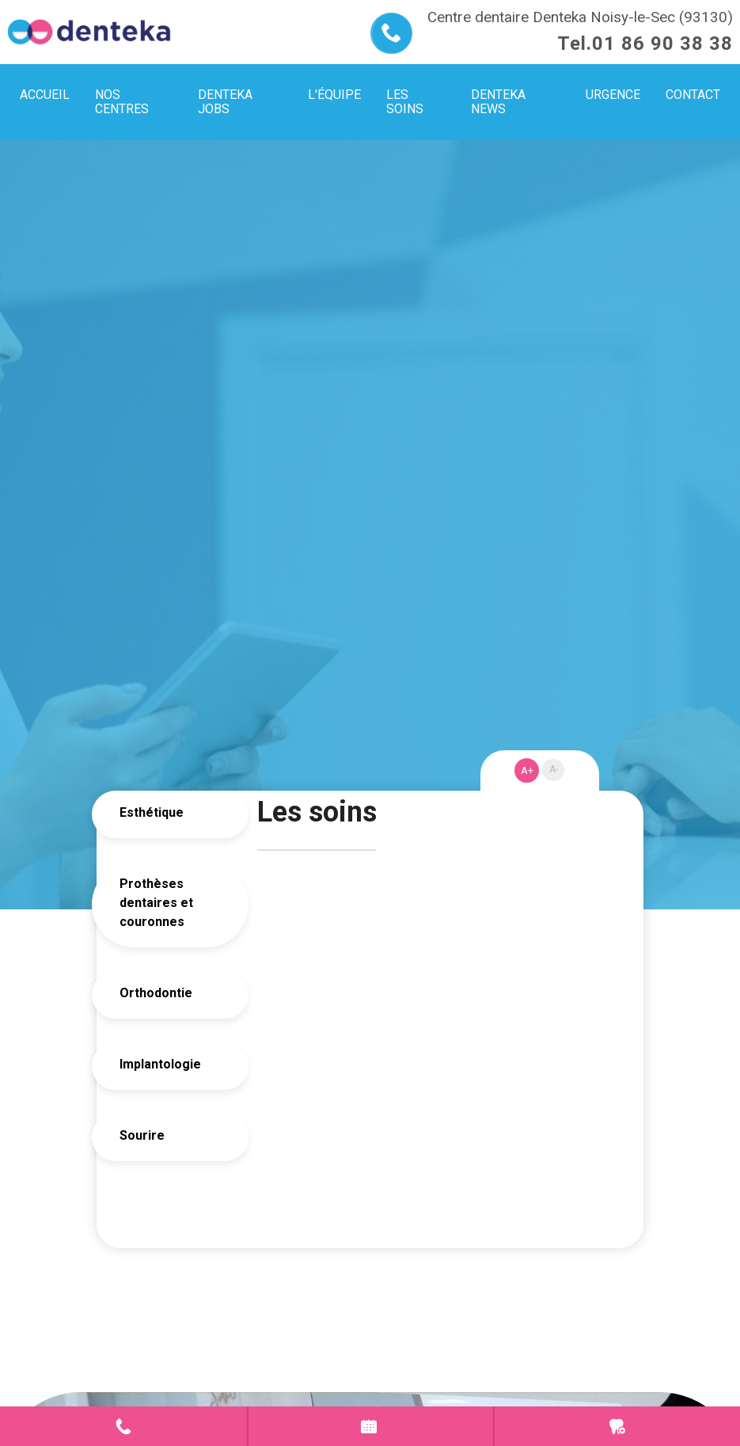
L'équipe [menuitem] (334, 94)
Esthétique (152, 812)
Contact (123, 1426)
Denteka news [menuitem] (498, 101)
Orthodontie (156, 992)
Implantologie (160, 1064)
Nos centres (122, 101)
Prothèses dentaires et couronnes (156, 902)
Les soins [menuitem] (404, 101)
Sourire (142, 1135)
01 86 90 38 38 (662, 43)
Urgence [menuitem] (613, 94)
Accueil (45, 94)
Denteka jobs (225, 101)
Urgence (617, 1426)
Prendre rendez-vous (371, 1426)
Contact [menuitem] (693, 94)
